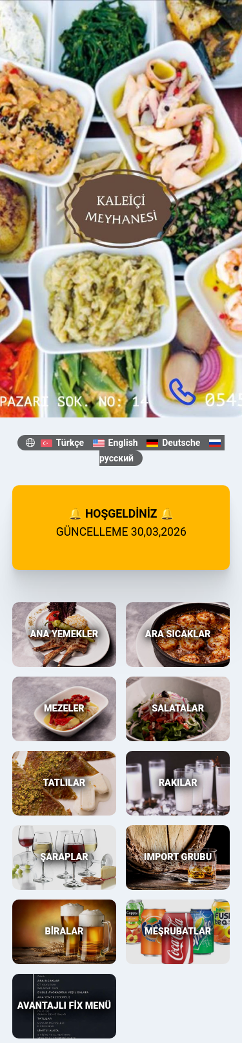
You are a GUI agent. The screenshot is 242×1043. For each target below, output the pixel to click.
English (115, 442)
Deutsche (173, 442)
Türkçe (62, 442)
